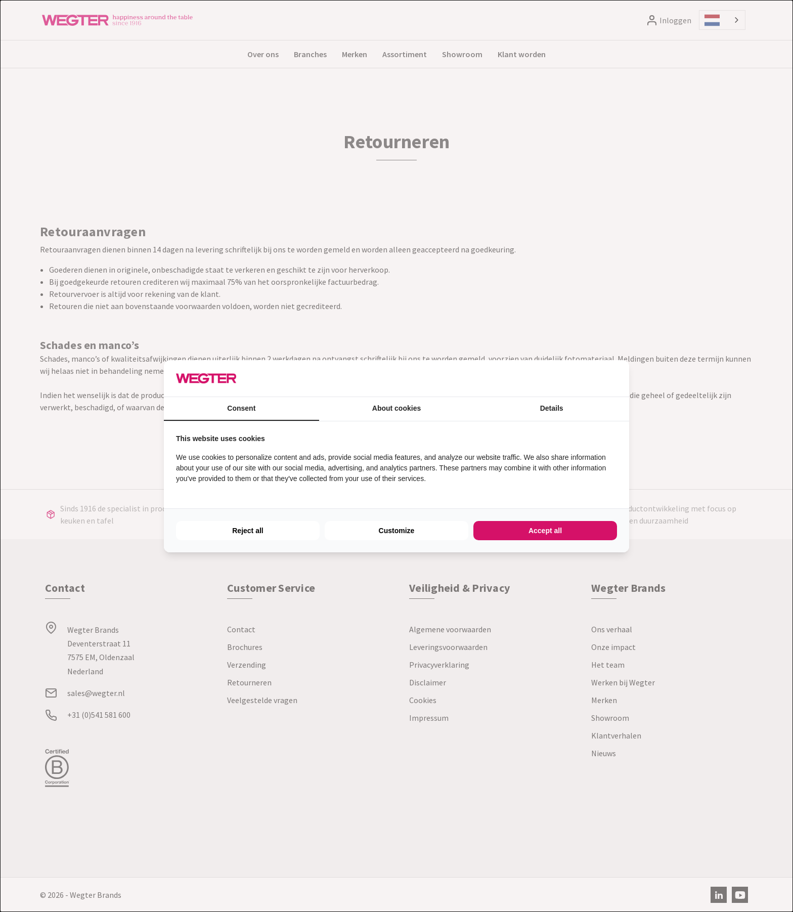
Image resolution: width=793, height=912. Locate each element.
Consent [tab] (241, 408)
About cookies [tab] (396, 408)
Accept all (545, 531)
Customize (397, 531)
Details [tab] (551, 408)
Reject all (247, 531)
